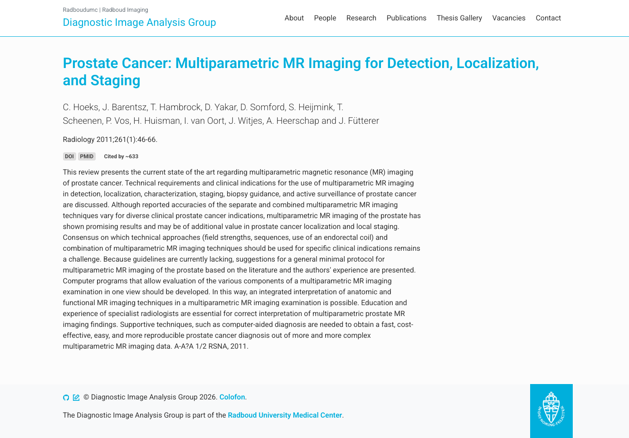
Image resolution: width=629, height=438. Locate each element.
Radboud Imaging (125, 10)
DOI (69, 156)
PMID (86, 156)
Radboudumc (80, 10)
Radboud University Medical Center (285, 415)
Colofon (232, 397)
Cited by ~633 (121, 156)
